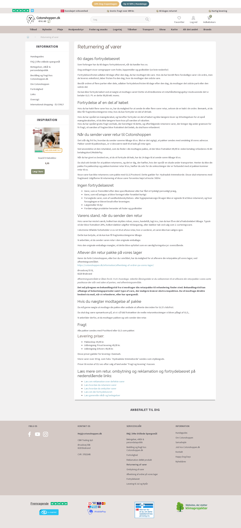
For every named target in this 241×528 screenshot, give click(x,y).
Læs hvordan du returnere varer (100, 384)
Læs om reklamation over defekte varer (104, 381)
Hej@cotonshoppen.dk (90, 433)
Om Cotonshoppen (39, 84)
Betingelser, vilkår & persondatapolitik (40, 68)
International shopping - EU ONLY (47, 104)
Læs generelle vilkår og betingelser (102, 395)
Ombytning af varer (135, 469)
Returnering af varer (137, 464)
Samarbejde (181, 442)
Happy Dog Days (183, 456)
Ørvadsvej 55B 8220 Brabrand (84, 446)
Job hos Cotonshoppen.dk (188, 447)
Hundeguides (37, 56)
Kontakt (179, 452)
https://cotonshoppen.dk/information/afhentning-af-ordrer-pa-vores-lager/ (115, 265)
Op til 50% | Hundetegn (135, 4)
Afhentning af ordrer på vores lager (142, 474)
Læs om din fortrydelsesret (98, 391)
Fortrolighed (36, 89)
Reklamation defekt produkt (139, 459)
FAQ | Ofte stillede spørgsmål (45, 61)
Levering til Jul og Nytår (137, 483)
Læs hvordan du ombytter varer (100, 388)
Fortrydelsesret (133, 479)
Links (33, 94)
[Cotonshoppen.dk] (43, 19)
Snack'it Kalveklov (47, 157)
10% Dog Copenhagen (105, 4)
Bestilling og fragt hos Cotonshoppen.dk (41, 77)
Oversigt (34, 99)
